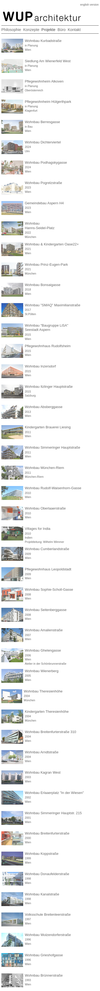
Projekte (48, 30)
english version (89, 4)
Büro (62, 30)
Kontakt (74, 30)
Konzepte (31, 30)
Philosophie (11, 30)
